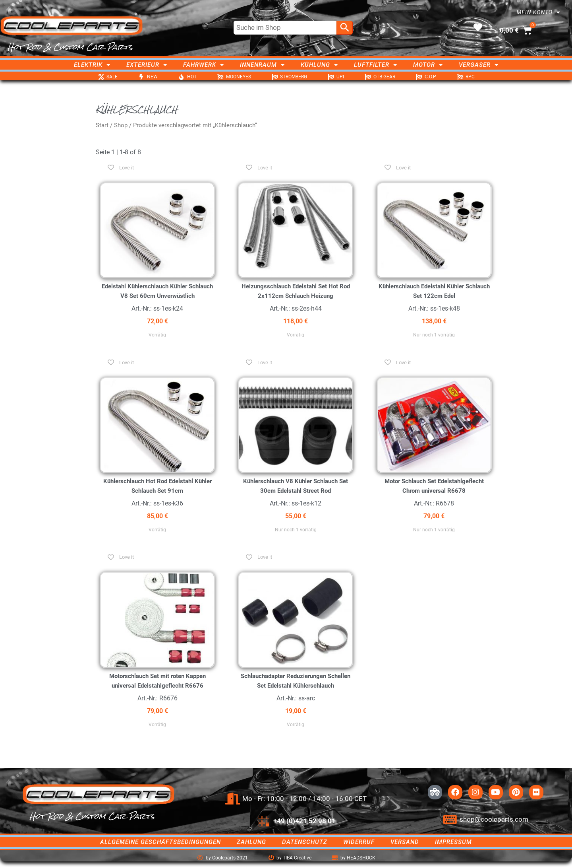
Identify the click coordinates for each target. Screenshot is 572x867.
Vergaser (479, 65)
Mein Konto (538, 12)
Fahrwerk (203, 65)
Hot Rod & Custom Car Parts (70, 47)
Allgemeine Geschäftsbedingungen (160, 842)
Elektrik (92, 65)
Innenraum (262, 65)
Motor (428, 65)
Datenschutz (304, 842)
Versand (404, 842)
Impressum (453, 842)
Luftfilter (375, 65)
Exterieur (146, 65)
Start (102, 125)
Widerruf (359, 842)
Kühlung (319, 65)
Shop (121, 125)
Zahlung (251, 842)
